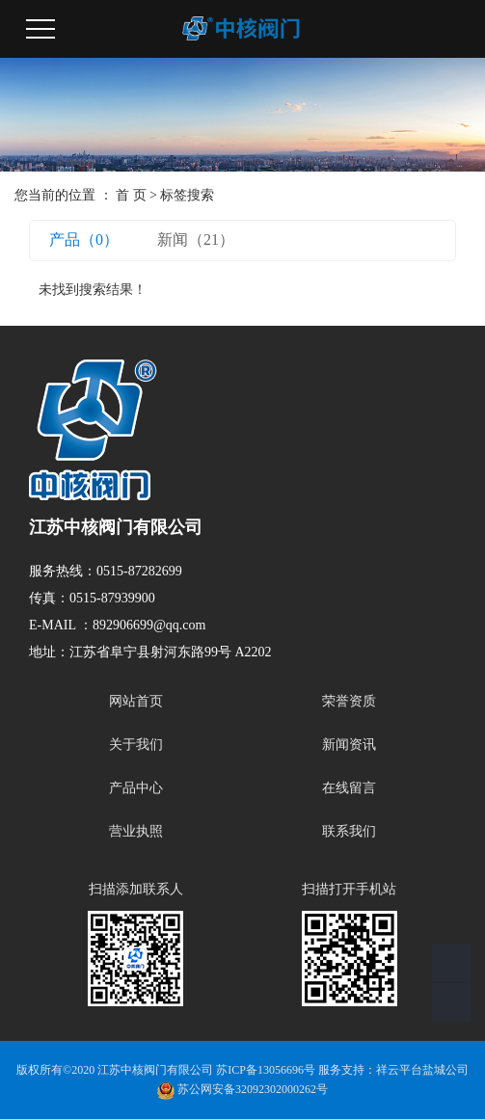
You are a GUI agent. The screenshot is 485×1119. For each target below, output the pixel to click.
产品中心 (136, 788)
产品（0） (84, 239)
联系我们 (349, 831)
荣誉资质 (349, 701)
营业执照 (136, 831)
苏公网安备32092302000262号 (242, 1089)
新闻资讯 (349, 744)
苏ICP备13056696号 (265, 1070)
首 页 (131, 195)
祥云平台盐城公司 (422, 1070)
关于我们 (136, 744)
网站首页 (136, 701)
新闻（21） (195, 239)
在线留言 (349, 788)
